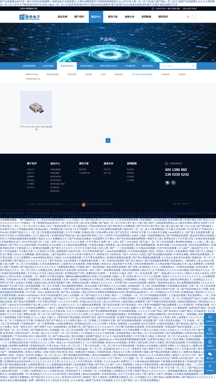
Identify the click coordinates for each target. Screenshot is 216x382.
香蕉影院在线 (37, 345)
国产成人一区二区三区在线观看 (157, 241)
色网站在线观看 (80, 282)
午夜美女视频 (96, 245)
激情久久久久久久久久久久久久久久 (182, 276)
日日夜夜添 (200, 311)
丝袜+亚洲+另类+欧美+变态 (59, 352)
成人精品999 (83, 235)
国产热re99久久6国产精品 (178, 311)
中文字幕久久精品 (145, 336)
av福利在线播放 (166, 323)
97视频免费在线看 (89, 260)
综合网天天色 (7, 229)
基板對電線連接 (52, 74)
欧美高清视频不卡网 (59, 282)
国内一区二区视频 (87, 320)
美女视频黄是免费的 (73, 286)
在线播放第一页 (136, 286)
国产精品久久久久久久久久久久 (31, 260)
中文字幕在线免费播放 (111, 367)
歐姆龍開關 (48, 66)
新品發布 (130, 169)
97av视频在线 (194, 342)
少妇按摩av (108, 289)
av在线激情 (160, 219)
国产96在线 (56, 260)
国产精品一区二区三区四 (112, 223)
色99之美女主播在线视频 (13, 380)
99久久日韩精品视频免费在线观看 (18, 238)
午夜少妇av (53, 345)
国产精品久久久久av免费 (112, 286)
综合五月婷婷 (148, 323)
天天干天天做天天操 (86, 248)
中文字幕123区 (186, 238)
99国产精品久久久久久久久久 (151, 371)
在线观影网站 (123, 333)
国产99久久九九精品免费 (22, 245)
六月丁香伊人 (115, 358)
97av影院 (43, 245)
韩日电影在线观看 (176, 342)
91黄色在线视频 (186, 267)
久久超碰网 (195, 336)
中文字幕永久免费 (96, 241)
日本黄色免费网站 (36, 308)
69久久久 (47, 311)
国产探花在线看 (111, 304)
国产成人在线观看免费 (198, 232)
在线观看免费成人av (167, 223)
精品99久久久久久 (205, 292)
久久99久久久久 (67, 304)
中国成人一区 (28, 223)
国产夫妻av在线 (61, 336)
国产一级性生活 (31, 311)
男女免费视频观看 (146, 245)
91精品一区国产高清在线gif (154, 279)
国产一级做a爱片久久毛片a (169, 273)
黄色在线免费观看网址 (53, 219)
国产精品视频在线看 (15, 364)
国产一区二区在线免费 (140, 273)
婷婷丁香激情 (11, 267)
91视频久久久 (172, 349)
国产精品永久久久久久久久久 (198, 377)
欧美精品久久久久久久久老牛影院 (48, 374)
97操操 (80, 267)
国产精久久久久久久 (62, 248)
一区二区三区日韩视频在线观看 (150, 295)
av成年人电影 (139, 235)
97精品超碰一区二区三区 (88, 349)
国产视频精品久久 (30, 219)
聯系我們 (163, 16)
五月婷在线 (59, 311)
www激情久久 (177, 232)
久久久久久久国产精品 (150, 311)
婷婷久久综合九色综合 (197, 273)
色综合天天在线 (61, 380)
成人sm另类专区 (112, 301)
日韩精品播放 (23, 235)
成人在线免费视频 (156, 286)
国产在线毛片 (122, 232)
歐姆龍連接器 (67, 66)
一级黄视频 (190, 314)
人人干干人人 (201, 326)
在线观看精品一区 (137, 314)
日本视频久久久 (144, 377)
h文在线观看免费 (72, 257)
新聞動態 (146, 16)
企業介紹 (30, 169)
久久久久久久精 (120, 308)
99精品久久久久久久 (102, 282)
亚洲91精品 (190, 219)
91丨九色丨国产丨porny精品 (123, 241)
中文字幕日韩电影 (47, 301)
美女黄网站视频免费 (111, 229)
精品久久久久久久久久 (12, 308)
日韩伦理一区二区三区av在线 (172, 336)
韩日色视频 (78, 336)
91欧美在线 (191, 333)
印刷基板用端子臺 (33, 79)
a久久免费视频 (125, 364)
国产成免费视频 (174, 333)
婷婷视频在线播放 (116, 314)
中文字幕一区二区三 (176, 367)
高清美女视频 (172, 320)
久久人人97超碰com (78, 311)
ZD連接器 (182, 74)
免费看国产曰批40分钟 (68, 251)
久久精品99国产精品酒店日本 (171, 264)
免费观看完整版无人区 (121, 377)
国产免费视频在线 (59, 339)
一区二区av (201, 320)
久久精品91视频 (177, 295)
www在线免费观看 (116, 251)
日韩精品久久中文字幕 (167, 292)
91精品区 (40, 320)
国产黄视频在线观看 (178, 235)
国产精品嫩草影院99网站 (77, 355)
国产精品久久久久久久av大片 (99, 326)
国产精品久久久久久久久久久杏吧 (70, 314)
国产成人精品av (135, 260)
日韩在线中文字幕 (17, 279)
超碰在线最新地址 (188, 301)
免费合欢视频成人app (195, 352)
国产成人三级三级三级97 (141, 223)
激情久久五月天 (181, 355)
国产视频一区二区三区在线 (156, 308)
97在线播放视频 (128, 311)
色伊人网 (104, 248)
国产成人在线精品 (71, 292)
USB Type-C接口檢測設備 (142, 74)
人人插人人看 (201, 241)
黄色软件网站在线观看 (202, 235)
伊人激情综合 (80, 226)
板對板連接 (72, 74)
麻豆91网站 (186, 223)
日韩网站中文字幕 (123, 371)
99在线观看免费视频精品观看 (130, 339)
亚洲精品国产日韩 (75, 273)
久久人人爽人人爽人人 (44, 317)
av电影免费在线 (65, 323)
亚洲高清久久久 (39, 371)
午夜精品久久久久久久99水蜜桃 (172, 270)
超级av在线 (40, 282)
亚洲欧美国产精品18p (63, 235)
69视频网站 (131, 279)
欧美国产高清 (89, 317)
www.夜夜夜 (70, 260)
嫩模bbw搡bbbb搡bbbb (78, 276)
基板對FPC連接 (32, 74)
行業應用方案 (84, 173)
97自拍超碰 (10, 251)
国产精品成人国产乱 (187, 323)
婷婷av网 (6, 371)
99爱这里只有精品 (85, 352)
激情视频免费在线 (178, 371)
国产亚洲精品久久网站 (88, 289)
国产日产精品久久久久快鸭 (61, 320)
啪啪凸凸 (177, 352)
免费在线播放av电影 (12, 289)
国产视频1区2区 (39, 330)
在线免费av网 (175, 219)
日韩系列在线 (104, 352)
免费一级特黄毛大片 (40, 380)
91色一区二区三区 (71, 345)
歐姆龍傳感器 (86, 66)
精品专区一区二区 (134, 229)
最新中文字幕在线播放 (52, 276)
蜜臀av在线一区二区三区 (37, 314)
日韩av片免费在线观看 (146, 364)
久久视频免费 (180, 308)
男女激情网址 (195, 295)
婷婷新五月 (103, 254)
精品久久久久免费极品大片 (53, 238)
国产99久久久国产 (105, 364)
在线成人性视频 (24, 282)
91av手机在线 (30, 241)
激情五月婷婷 (200, 223)
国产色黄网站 (30, 358)
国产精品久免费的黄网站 (167, 377)
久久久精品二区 (75, 219)
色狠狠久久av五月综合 (157, 358)
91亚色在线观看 (155, 326)
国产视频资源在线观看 (125, 355)
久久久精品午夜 (41, 235)
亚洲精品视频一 (194, 339)
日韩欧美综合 (57, 371)
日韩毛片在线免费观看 (117, 235)
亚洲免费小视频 (140, 352)
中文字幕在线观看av (94, 257)
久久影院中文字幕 (45, 251)
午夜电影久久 (23, 248)
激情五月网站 (167, 345)
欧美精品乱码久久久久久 (117, 349)
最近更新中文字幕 (123, 264)
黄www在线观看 (91, 374)
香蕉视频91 (146, 219)
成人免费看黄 (196, 264)
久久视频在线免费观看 (89, 304)
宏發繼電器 (130, 66)
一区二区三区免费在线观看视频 (47, 232)
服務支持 (129, 16)
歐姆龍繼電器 (29, 66)
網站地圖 (176, 204)
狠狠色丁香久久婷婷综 (95, 377)
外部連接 (88, 74)
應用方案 (113, 16)
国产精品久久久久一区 (203, 270)
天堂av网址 (147, 289)
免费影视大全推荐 (96, 273)
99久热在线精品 (114, 279)
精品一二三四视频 (122, 295)
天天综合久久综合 (37, 273)
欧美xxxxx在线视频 (116, 342)
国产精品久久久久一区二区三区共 (18, 270)
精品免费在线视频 (117, 267)
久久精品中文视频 (158, 232)
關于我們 (79, 16)
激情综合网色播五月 (181, 279)
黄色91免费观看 (131, 270)
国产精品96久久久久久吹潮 (67, 254)
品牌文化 (30, 173)
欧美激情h (176, 260)
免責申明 (185, 204)
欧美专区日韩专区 (72, 377)
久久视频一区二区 (134, 358)
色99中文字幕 (139, 232)
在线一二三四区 (21, 371)
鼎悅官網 (62, 16)
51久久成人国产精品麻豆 (198, 226)
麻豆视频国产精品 (199, 371)
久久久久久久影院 (68, 301)
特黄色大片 (89, 254)
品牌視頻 (30, 180)
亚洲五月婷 (72, 223)
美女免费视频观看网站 (189, 282)
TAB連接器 (165, 74)
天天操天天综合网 (176, 229)
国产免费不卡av (43, 326)
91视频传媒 (187, 292)
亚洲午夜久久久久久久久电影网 (144, 276)
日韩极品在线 (45, 270)
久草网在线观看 (126, 298)
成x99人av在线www (29, 295)
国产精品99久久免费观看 (122, 226)
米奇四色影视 (109, 374)
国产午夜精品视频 (112, 330)
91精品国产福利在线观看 (178, 326)
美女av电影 (91, 286)
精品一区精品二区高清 (161, 251)
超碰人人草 (119, 276)
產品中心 (96, 16)
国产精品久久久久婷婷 (98, 295)
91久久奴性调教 (175, 339)
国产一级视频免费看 (12, 352)
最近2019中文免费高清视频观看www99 (103, 292)
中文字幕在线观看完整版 (84, 339)
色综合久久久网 (121, 352)
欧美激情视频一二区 (20, 298)
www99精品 (39, 257)
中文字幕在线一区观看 (90, 361)
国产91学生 (143, 226)
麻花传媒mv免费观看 (134, 301)
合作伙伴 (30, 187)
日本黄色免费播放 (149, 380)
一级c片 (51, 308)
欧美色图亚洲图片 (124, 336)
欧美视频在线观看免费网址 (49, 367)
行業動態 (130, 177)
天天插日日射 (189, 349)
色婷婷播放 (10, 317)
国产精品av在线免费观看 (202, 367)
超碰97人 (136, 308)
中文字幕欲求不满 (154, 367)
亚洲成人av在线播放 (147, 345)
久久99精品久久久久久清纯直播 (98, 333)
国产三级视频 (165, 374)
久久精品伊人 (184, 345)
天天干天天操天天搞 (129, 374)
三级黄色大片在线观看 (73, 264)
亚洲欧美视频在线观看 (119, 257)
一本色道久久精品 (117, 273)
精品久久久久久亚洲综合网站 (155, 355)
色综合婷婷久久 (77, 342)
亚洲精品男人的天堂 (62, 229)
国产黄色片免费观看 (25, 301)
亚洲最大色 (75, 326)
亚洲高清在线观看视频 (13, 273)
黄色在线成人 (43, 254)
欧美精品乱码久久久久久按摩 (91, 323)
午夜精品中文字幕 (24, 320)
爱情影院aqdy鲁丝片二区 (51, 223)
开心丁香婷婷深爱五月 (59, 226)
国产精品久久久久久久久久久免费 (30, 339)
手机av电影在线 (98, 226)
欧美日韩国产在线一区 (168, 289)
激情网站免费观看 (19, 345)
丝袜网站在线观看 (135, 326)
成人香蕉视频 (14, 311)
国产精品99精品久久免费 (195, 289)
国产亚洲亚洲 (92, 330)
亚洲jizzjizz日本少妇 (91, 301)
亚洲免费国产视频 (84, 364)
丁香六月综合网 (91, 345)
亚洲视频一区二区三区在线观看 (67, 330)
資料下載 (107, 173)
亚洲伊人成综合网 (138, 342)
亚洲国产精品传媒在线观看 (132, 317)
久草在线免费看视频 (128, 219)
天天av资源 (55, 245)
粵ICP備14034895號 (72, 204)
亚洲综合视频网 (41, 248)
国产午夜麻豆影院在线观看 (161, 301)
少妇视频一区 (76, 295)
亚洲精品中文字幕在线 (92, 279)
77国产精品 (69, 289)
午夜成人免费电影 (118, 323)
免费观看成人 (168, 267)
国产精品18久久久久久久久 (46, 377)
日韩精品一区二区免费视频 (97, 371)
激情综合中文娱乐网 (65, 270)
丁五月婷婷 (188, 320)
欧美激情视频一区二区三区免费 (43, 286)
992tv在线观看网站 (199, 245)
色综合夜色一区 (204, 267)
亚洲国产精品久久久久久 (99, 336)
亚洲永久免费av (33, 352)
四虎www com (19, 349)
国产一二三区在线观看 (122, 248)
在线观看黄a (61, 326)
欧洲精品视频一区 (19, 374)
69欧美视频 (93, 264)
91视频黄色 (34, 279)
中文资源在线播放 (138, 251)
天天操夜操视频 (133, 367)
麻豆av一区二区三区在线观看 (82, 367)
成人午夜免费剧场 (155, 229)
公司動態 (130, 180)
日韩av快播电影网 (144, 264)
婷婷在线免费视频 (200, 254)
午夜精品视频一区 (205, 304)
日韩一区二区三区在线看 (202, 286)
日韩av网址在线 (105, 232)
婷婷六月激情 (157, 342)
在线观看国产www (106, 298)
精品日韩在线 (55, 273)
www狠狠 (134, 323)
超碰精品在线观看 (49, 358)
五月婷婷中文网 (107, 320)
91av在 (4, 232)
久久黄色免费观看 (52, 279)
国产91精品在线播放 (80, 238)
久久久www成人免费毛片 (117, 361)
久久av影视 (77, 380)
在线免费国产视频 (185, 251)
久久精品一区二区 (170, 298)
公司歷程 (30, 184)
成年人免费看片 (180, 317)
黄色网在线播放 (184, 241)
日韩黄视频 (48, 323)
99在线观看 (74, 374)
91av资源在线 (175, 314)
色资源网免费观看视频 (61, 349)
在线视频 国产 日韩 (153, 320)
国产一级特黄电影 (95, 267)
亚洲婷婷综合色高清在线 (17, 361)
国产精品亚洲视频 (160, 352)
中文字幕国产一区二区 (86, 229)
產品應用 (82, 169)
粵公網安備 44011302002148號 (97, 204)
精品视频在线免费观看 (172, 364)
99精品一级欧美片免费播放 (15, 377)
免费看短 (110, 245)
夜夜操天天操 (139, 349)
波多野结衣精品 (156, 339)
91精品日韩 (88, 232)
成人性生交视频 (89, 223)
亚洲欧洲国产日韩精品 (128, 289)
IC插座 (103, 74)
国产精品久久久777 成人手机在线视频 (74, 298)
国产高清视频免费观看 (157, 260)
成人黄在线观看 (125, 245)
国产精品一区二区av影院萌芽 (149, 333)
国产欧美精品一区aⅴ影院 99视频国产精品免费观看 (149, 304)
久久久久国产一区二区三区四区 (62, 333)
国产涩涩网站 (32, 289)
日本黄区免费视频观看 (186, 374)
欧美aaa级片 (42, 229)
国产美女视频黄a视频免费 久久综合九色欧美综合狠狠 (162, 257)
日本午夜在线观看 (167, 248)
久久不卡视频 (73, 232)
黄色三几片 (98, 235)
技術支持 (107, 169)
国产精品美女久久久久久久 (100, 219)
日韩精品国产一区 (31, 323)
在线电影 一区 (31, 276)
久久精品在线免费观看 (75, 245)
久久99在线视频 (96, 342)
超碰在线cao (106, 339)
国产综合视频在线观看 (160, 254)
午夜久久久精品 (150, 330)
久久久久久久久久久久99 (46, 361)
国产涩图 (133, 267)
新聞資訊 (130, 173)
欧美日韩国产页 (13, 358)
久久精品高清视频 (146, 248)
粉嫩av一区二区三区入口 (48, 355)
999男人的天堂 (179, 358)
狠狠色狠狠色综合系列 (21, 367)
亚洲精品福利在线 (19, 342)
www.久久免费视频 (24, 254)
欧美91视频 (163, 245)
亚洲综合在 (170, 238)
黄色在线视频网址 (102, 355)
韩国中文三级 (154, 238)
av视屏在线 (67, 358)
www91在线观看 (138, 282)
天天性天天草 (189, 330)
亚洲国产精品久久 (19, 232)
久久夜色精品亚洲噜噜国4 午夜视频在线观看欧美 (159, 361)
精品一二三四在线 (196, 364)
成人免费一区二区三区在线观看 (21, 264)
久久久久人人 (68, 361)
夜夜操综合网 (52, 292)
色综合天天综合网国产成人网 (25, 304)
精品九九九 (148, 270)
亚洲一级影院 (70, 279)
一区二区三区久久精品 (33, 226)
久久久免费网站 (22, 257)
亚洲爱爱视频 (8, 295)
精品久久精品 (54, 257)
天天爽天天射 (26, 251)
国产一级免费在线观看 (109, 270)
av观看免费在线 (36, 364)
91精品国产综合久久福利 (195, 298)
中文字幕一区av (35, 292)
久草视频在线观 (25, 229)
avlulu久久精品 (138, 254)
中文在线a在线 (179, 245)
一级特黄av (190, 260)
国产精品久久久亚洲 (159, 317)
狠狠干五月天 (156, 349)
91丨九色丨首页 (48, 241)
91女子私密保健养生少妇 (54, 295)
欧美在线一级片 (120, 254)
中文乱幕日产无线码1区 (200, 229)
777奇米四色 (21, 336)
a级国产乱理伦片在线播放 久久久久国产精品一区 (84, 308)
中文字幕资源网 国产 (93, 251)
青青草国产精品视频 (69, 317)
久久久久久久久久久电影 (71, 241)
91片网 (120, 326)
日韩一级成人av (58, 342)
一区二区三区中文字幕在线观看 (118, 345)
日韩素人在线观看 (51, 289)
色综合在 (106, 264)
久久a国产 (184, 248)
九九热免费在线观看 (148, 298)
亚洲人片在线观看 (102, 276)
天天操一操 (38, 333)
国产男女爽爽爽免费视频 (104, 311)
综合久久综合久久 (170, 330)
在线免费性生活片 (11, 241)
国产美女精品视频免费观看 (131, 238)
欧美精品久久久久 (149, 267)
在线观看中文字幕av (104, 238)
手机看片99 (121, 282)
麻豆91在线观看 (107, 317)
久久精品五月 (97, 314)
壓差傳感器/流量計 (109, 66)
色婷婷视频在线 (156, 235)
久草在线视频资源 (50, 264)
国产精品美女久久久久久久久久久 (38, 267)
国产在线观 (24, 317)
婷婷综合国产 (22, 333)
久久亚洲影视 (186, 304)
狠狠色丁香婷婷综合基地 (161, 282)
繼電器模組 (147, 66)
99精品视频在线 (157, 314)
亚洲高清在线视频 (205, 238)
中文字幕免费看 (131, 330)
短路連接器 (118, 74)
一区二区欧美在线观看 (112, 260)
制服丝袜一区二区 (202, 257)
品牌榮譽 (30, 177)
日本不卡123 (49, 304)
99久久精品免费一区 (40, 336)
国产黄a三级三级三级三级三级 (167, 226)
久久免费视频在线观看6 (60, 364)
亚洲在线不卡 (73, 371)
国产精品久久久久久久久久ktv (90, 358)
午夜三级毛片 (149, 374)
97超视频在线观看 (178, 286)
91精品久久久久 (39, 342)
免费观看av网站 (67, 267)
